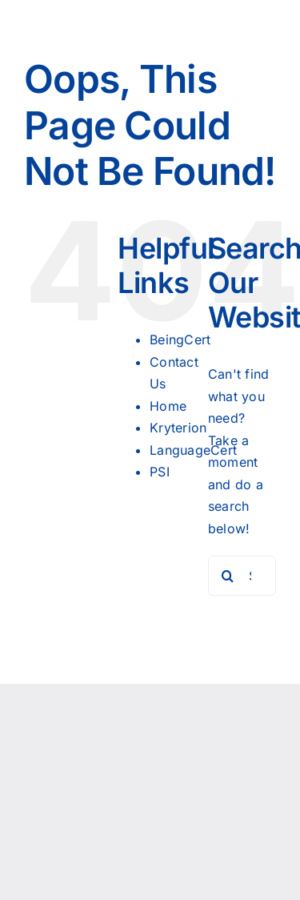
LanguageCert (193, 450)
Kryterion (178, 428)
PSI (160, 472)
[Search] (228, 576)
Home (168, 406)
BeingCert (180, 339)
